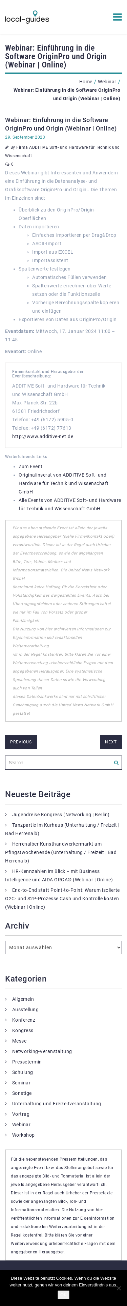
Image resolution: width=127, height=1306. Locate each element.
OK (63, 1294)
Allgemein (23, 999)
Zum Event (31, 466)
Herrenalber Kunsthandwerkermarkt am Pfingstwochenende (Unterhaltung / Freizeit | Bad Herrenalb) (61, 852)
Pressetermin (27, 1061)
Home (85, 81)
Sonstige (22, 1093)
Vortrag (21, 1114)
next (111, 742)
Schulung (22, 1072)
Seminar (21, 1082)
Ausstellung (25, 1009)
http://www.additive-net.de (42, 436)
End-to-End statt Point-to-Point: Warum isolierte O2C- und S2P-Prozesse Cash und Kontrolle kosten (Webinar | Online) (62, 898)
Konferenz (24, 1020)
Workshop (23, 1135)
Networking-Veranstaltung (42, 1051)
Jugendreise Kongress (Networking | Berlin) (61, 814)
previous (21, 742)
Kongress (23, 1030)
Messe (19, 1041)
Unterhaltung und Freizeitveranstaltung (56, 1103)
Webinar (107, 81)
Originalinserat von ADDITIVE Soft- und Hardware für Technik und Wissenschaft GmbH (64, 483)
